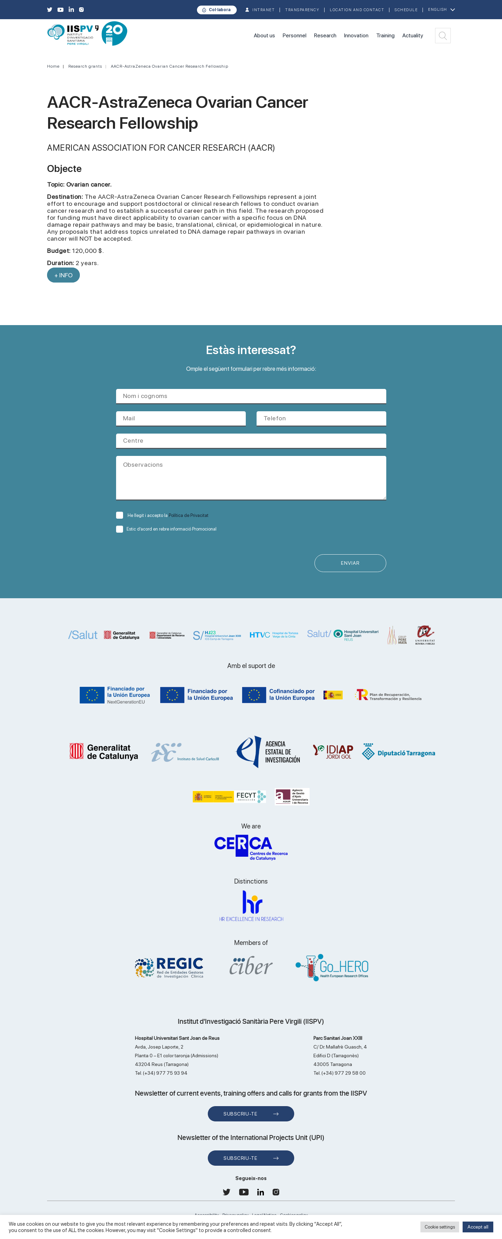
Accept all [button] (477, 1227)
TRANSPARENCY (302, 10)
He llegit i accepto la (162, 515)
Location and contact (357, 10)
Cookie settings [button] (440, 1227)
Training (385, 35)
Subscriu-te (240, 1114)
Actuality (412, 35)
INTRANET (263, 10)
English (437, 9)
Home (53, 66)
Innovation (356, 35)
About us (264, 35)
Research (325, 35)
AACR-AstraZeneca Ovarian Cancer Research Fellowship (169, 66)
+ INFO (63, 275)
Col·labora (219, 9)
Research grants (85, 66)
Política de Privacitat (188, 515)
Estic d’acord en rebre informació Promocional (166, 529)
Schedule (406, 10)
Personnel (294, 35)
